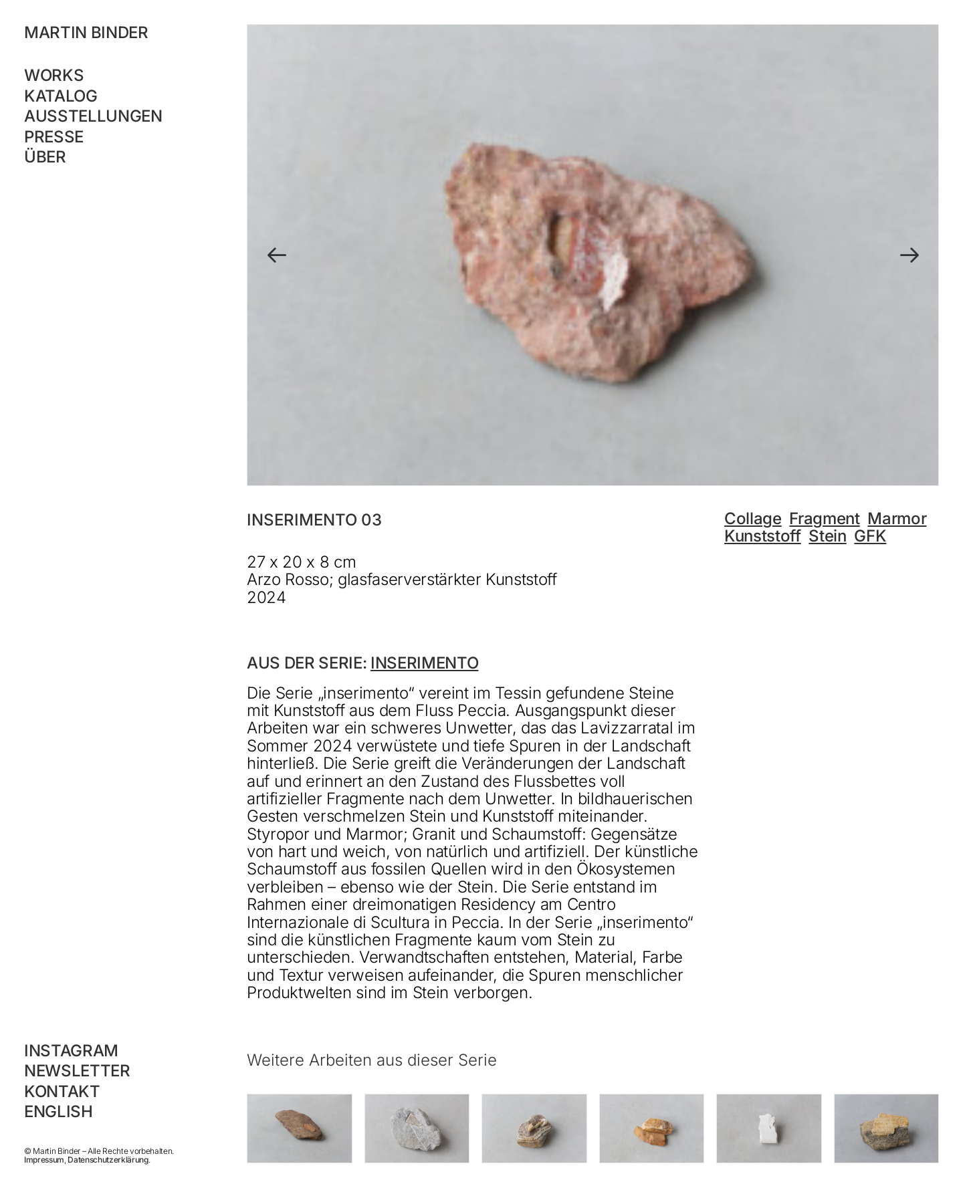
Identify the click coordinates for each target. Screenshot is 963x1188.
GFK (870, 536)
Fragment (824, 518)
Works (54, 75)
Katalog (61, 96)
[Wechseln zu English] (111, 1112)
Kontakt (62, 1091)
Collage (753, 518)
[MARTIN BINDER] (111, 32)
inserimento (424, 663)
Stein (827, 536)
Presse (54, 136)
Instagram (71, 1050)
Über (45, 156)
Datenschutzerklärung (108, 1160)
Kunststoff (762, 536)
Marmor (896, 518)
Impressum (44, 1160)
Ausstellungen (93, 116)
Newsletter (77, 1070)
